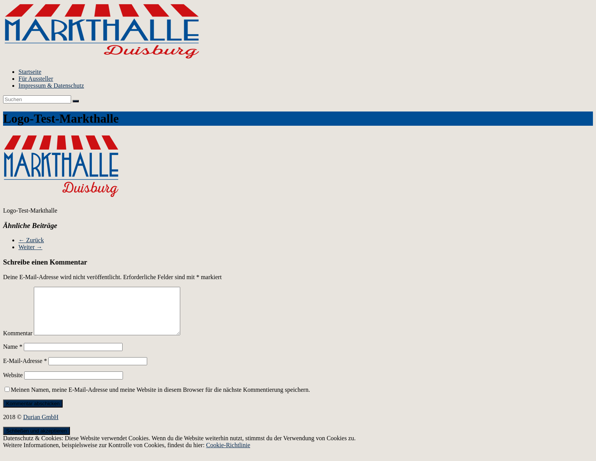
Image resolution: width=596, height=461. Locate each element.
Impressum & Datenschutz (51, 85)
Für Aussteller (35, 78)
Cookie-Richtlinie (228, 454)
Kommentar (17, 342)
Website (13, 384)
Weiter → (30, 247)
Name (12, 356)
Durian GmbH (40, 426)
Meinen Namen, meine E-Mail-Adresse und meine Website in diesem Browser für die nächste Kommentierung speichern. (160, 399)
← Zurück (31, 240)
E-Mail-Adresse (25, 370)
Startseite (30, 71)
